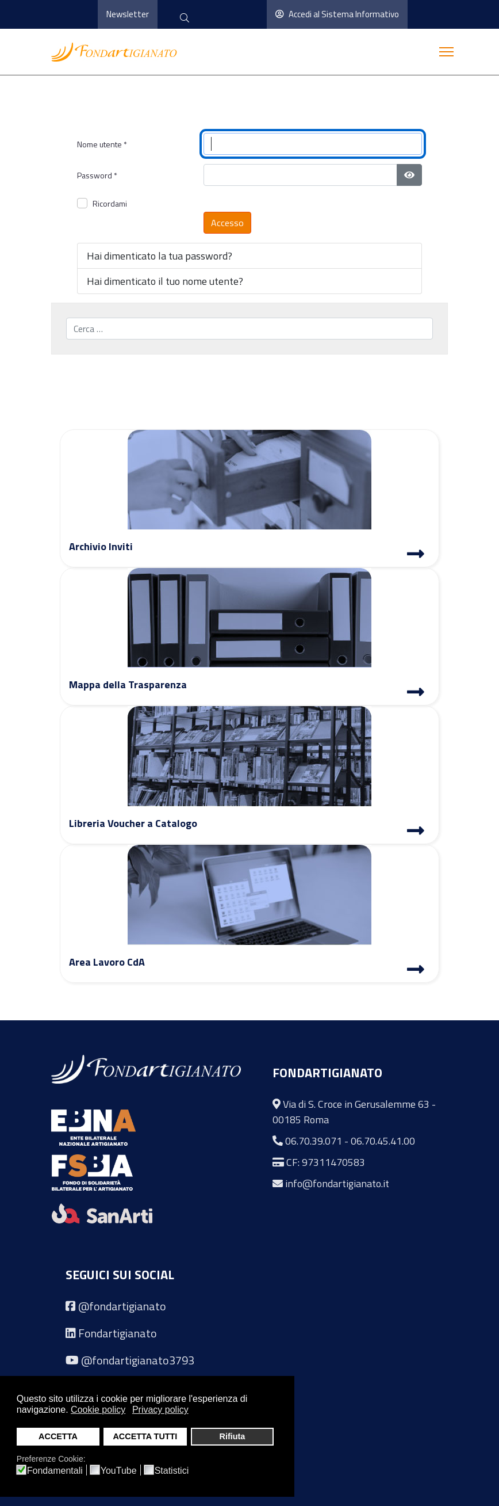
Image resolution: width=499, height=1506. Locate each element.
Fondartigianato (117, 1333)
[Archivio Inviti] (415, 555)
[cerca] (185, 19)
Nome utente (102, 144)
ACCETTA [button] (58, 1436)
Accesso (227, 223)
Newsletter (127, 14)
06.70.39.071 (313, 1141)
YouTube (119, 1471)
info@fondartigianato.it (337, 1183)
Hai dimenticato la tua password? (159, 256)
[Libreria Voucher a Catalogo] (415, 832)
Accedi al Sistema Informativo (337, 14)
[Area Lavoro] (415, 970)
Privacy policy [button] (160, 1410)
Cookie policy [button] (98, 1410)
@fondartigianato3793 (137, 1360)
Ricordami (110, 203)
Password (97, 175)
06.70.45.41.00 (383, 1141)
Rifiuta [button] (232, 1436)
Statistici (172, 1471)
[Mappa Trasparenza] (415, 693)
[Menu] (446, 52)
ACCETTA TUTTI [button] (145, 1436)
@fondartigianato (122, 1306)
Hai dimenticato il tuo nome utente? (165, 281)
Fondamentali (55, 1471)
